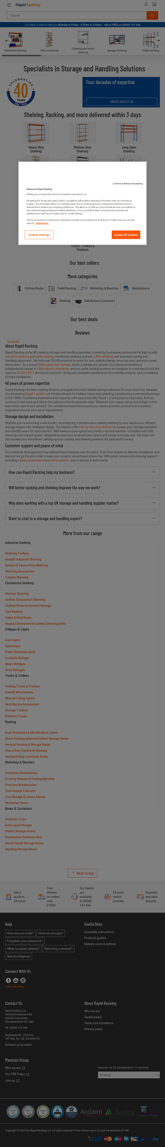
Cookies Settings (39, 234)
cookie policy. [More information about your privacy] (42, 222)
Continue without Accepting (128, 183)
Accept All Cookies (126, 234)
